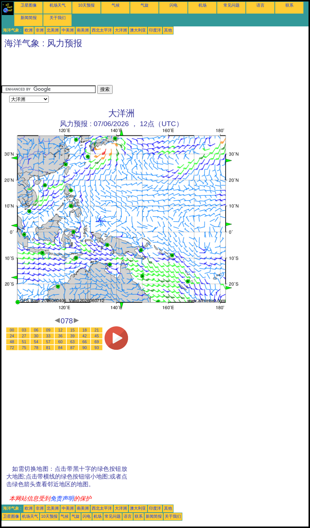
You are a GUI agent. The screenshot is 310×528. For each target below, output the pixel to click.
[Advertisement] (135, 68)
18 (85, 330)
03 (24, 330)
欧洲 (29, 30)
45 (97, 336)
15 (72, 330)
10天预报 (86, 5)
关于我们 (58, 17)
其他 (168, 30)
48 (12, 342)
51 (24, 342)
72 (12, 347)
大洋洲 (121, 30)
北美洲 (53, 30)
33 (48, 336)
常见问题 (231, 5)
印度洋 (155, 30)
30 (36, 336)
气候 (116, 5)
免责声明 (62, 498)
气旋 (145, 5)
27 (24, 336)
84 (60, 347)
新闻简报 (29, 17)
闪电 (173, 5)
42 (85, 336)
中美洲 (68, 30)
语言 (260, 5)
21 (97, 330)
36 (60, 336)
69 (97, 342)
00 (12, 330)
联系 (289, 5)
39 (72, 336)
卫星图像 (29, 5)
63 (72, 342)
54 (36, 342)
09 (48, 330)
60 (60, 342)
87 (72, 347)
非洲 (40, 30)
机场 (202, 5)
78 (36, 347)
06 (36, 330)
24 (12, 336)
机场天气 (58, 5)
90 (85, 347)
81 (48, 347)
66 (85, 342)
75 (24, 347)
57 (48, 342)
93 (97, 347)
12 (60, 330)
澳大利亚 (138, 30)
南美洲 (83, 30)
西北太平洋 (102, 30)
